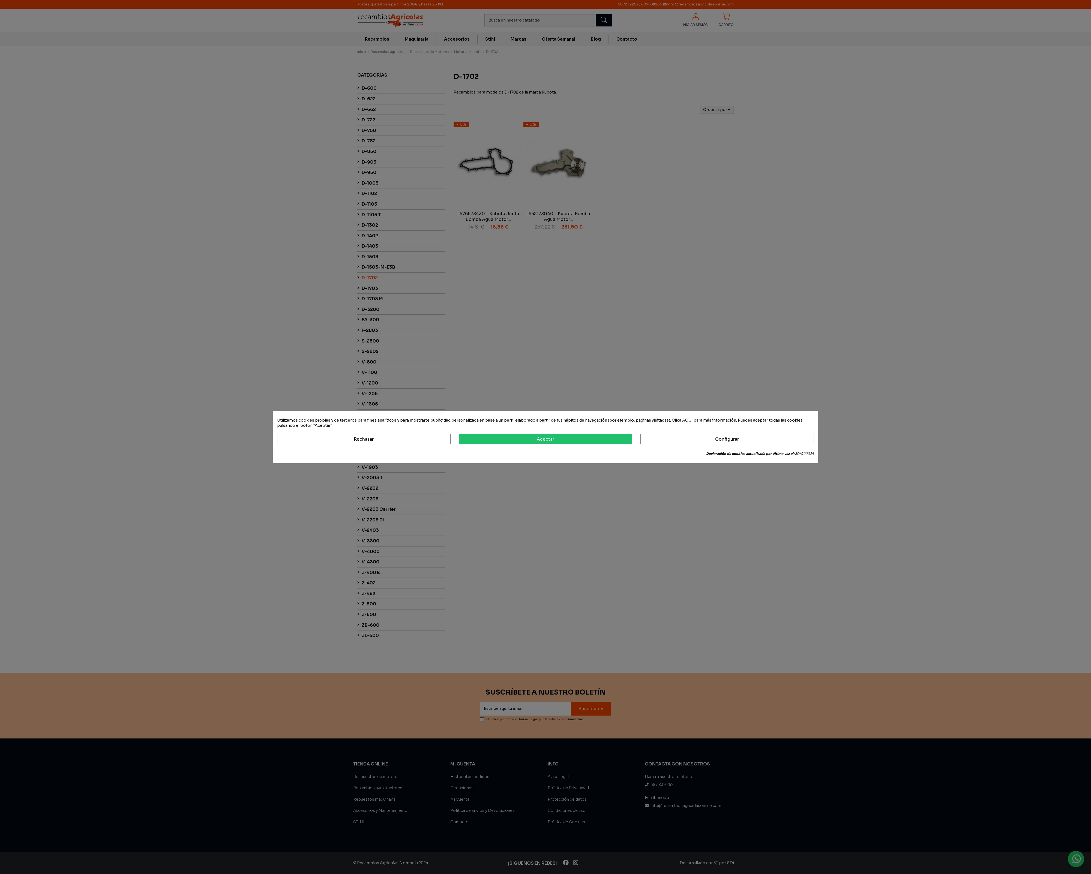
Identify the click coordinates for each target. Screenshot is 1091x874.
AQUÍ (687, 420)
